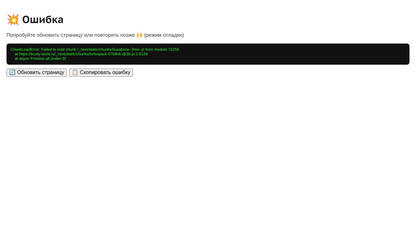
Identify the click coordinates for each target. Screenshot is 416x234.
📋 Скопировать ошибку (101, 72)
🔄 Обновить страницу (36, 72)
